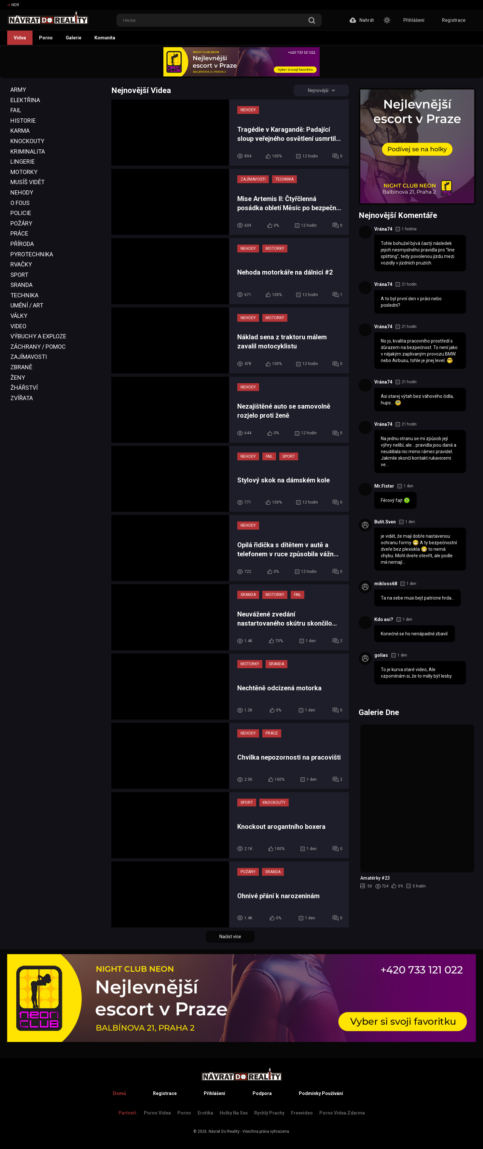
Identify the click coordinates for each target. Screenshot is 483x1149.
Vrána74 (383, 229)
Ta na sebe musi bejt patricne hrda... (417, 598)
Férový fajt (395, 500)
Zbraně (21, 367)
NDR (13, 5)
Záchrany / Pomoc (38, 346)
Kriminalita (27, 151)
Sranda (21, 284)
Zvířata (21, 398)
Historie (23, 120)
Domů (119, 1093)
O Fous (20, 202)
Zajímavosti (28, 356)
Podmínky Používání (321, 1093)
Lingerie (22, 161)
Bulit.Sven (385, 521)
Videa (20, 37)
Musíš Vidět (27, 182)
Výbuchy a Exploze (38, 336)
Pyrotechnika (31, 254)
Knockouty (27, 141)
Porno (46, 37)
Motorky (23, 172)
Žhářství (24, 387)
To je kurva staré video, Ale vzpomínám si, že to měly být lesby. (416, 673)
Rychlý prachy (269, 1112)
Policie (20, 213)
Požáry (21, 223)
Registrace (453, 20)
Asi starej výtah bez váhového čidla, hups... (417, 400)
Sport (19, 274)
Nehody (21, 192)
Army (18, 89)
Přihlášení (413, 20)
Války (18, 315)
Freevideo (302, 1112)
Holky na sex (234, 1112)
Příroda (22, 243)
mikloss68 (385, 583)
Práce (19, 233)
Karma (20, 130)
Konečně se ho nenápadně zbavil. (414, 633)
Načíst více (230, 936)
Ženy (17, 377)
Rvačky (21, 264)
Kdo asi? (383, 619)
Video (18, 326)
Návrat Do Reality (224, 1131)
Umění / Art (26, 305)
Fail (15, 110)
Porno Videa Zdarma (342, 1112)
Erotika (205, 1112)
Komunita (104, 37)
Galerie (73, 37)
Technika (24, 295)
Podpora (262, 1093)
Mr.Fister (384, 486)
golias (381, 655)
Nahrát (362, 20)
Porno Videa (157, 1112)
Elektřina (25, 100)
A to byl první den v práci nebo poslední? (411, 302)
